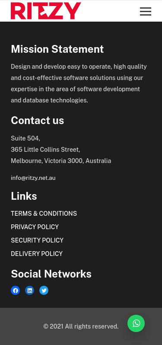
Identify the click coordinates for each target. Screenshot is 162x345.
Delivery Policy (37, 253)
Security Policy (37, 240)
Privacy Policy (35, 227)
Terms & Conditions (44, 213)
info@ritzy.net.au (33, 177)
